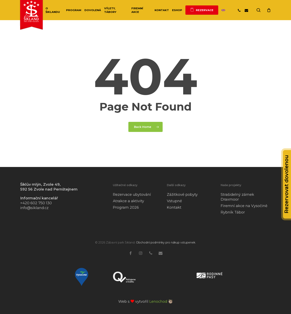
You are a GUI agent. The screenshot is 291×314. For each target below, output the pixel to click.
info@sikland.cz (34, 208)
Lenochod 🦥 (161, 301)
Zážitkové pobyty (182, 194)
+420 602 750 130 (36, 203)
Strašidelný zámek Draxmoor (237, 197)
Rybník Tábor (233, 212)
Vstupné (174, 201)
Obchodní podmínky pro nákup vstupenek (165, 242)
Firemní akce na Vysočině (244, 206)
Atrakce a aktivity (128, 201)
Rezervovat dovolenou (286, 184)
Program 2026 (126, 207)
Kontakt (174, 207)
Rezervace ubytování (132, 194)
